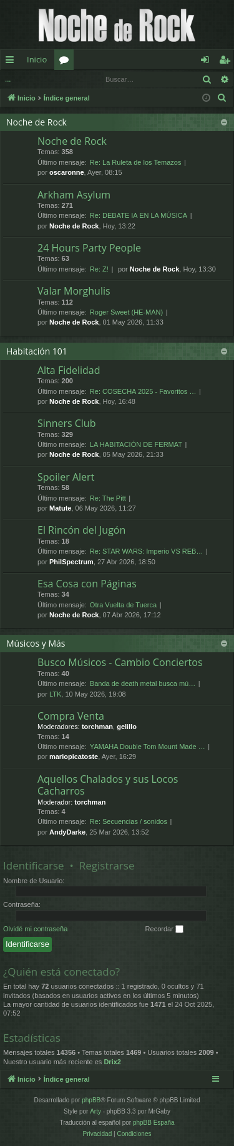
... (8, 79)
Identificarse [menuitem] (208, 62)
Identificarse (50, 79)
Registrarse (107, 865)
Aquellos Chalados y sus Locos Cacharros (107, 785)
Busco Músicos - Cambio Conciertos (120, 662)
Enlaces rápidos (12, 62)
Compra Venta (70, 716)
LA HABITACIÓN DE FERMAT (136, 444)
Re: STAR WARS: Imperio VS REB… (146, 551)
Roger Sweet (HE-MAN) (126, 312)
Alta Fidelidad (68, 370)
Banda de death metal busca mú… (142, 683)
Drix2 (112, 1061)
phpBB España (154, 1122)
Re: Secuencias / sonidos (128, 821)
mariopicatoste (73, 756)
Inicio (37, 59)
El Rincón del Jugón (81, 530)
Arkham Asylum (73, 195)
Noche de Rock (36, 122)
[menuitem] (222, 98)
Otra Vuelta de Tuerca (123, 605)
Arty (95, 1111)
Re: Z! (99, 269)
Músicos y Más (36, 643)
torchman (97, 726)
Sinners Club (66, 423)
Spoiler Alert (65, 477)
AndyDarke (67, 832)
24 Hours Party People (89, 248)
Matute (60, 508)
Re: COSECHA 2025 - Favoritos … (143, 391)
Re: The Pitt (108, 498)
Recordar (164, 929)
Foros (66, 62)
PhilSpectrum (71, 562)
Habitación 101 (36, 351)
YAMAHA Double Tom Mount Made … (147, 746)
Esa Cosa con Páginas (87, 583)
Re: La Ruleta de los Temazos (136, 162)
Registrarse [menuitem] (227, 62)
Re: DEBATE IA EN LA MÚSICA (138, 215)
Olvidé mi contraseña (35, 929)
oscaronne (66, 172)
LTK (55, 694)
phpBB (91, 1100)
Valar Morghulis (73, 291)
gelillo (127, 726)
